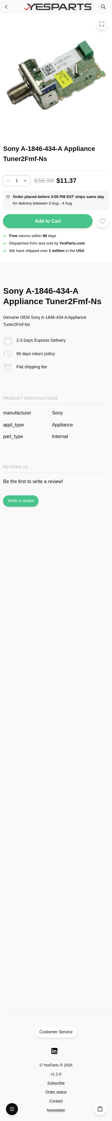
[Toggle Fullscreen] (102, 24)
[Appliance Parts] (6, 7)
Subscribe (56, 1083)
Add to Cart (48, 221)
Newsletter (56, 1110)
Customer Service (56, 1032)
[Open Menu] (12, 1109)
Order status (56, 1092)
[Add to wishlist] (102, 221)
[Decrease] (8, 180)
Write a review (21, 501)
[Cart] (100, 1109)
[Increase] (25, 180)
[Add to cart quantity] (17, 180)
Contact (56, 1101)
